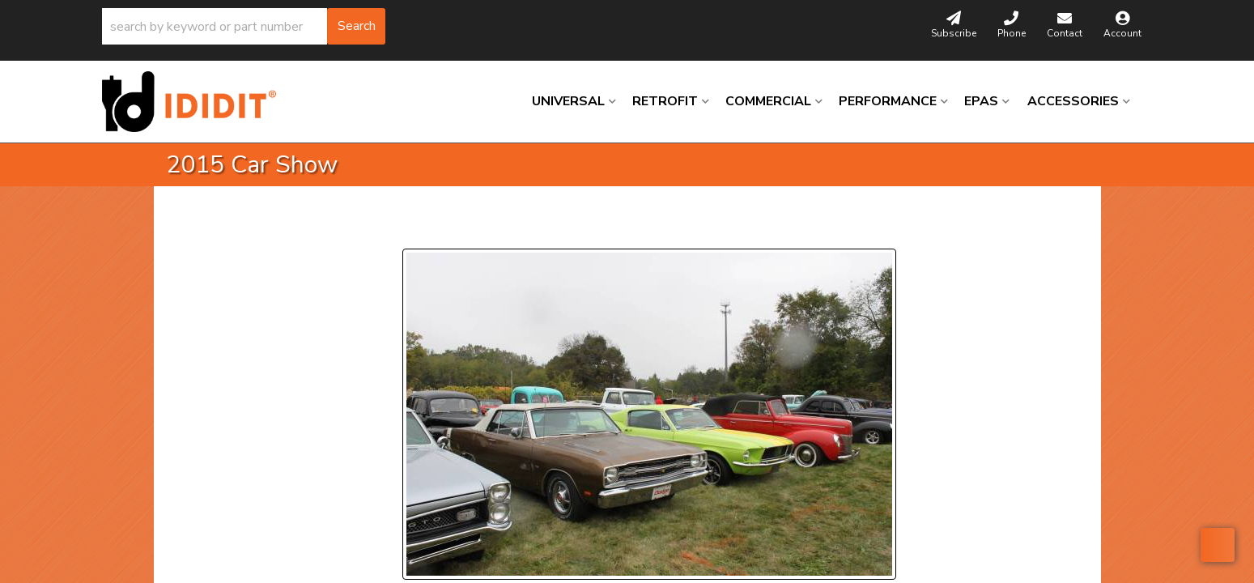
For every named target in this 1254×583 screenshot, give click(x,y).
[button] (243, 26)
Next (550, 229)
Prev (424, 229)
